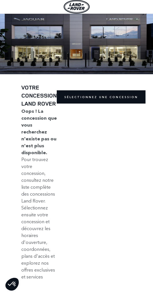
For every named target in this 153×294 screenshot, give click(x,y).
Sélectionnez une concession (101, 97)
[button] (12, 284)
